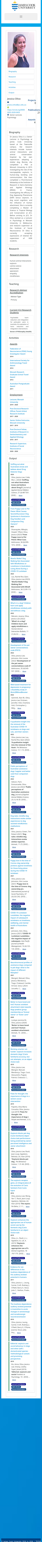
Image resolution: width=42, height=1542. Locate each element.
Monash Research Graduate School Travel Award (19, 374)
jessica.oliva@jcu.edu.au (16, 105)
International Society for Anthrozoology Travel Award (20, 363)
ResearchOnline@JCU (18, 505)
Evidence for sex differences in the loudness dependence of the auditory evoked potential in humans (20, 1272)
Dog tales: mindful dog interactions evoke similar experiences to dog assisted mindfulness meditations (20, 821)
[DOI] (13, 495)
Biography (13, 71)
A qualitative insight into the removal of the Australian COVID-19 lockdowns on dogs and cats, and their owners (20, 726)
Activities (12, 87)
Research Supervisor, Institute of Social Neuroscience (18, 446)
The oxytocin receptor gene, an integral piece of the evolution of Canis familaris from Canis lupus (20, 1185)
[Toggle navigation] (21, 16)
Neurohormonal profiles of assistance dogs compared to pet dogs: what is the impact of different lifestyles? (21, 967)
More (20, 495)
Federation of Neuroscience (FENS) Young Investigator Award (21, 351)
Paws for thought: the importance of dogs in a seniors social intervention (20, 1097)
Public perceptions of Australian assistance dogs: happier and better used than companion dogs (20, 771)
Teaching (12, 82)
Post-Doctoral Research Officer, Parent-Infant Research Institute (19, 411)
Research (12, 77)
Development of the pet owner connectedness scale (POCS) (20, 647)
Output (11, 92)
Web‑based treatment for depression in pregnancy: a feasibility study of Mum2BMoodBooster (20, 688)
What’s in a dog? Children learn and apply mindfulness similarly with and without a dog (21, 607)
